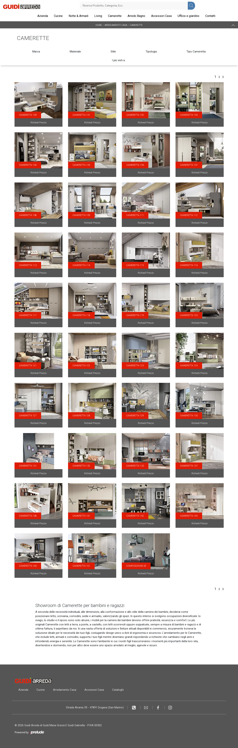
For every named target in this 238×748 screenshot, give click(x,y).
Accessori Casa (161, 16)
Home (99, 25)
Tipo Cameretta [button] (196, 51)
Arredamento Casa (115, 25)
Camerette (115, 16)
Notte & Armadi (78, 16)
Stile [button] (113, 51)
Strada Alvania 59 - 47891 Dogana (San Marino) (95, 707)
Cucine (58, 16)
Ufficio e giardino (188, 16)
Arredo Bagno (136, 16)
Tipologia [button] (151, 51)
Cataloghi (118, 689)
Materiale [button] (75, 51)
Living (98, 16)
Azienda (42, 16)
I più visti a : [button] (119, 60)
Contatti (210, 16)
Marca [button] (36, 51)
